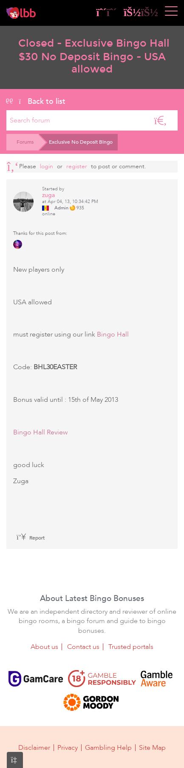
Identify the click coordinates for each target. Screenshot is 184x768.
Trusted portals (130, 646)
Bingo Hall (113, 334)
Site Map (152, 747)
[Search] (160, 120)
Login (46, 166)
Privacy (67, 747)
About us (44, 646)
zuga (48, 195)
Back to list (35, 101)
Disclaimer (34, 747)
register (76, 166)
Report (31, 537)
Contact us (83, 646)
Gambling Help (108, 747)
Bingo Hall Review (40, 432)
